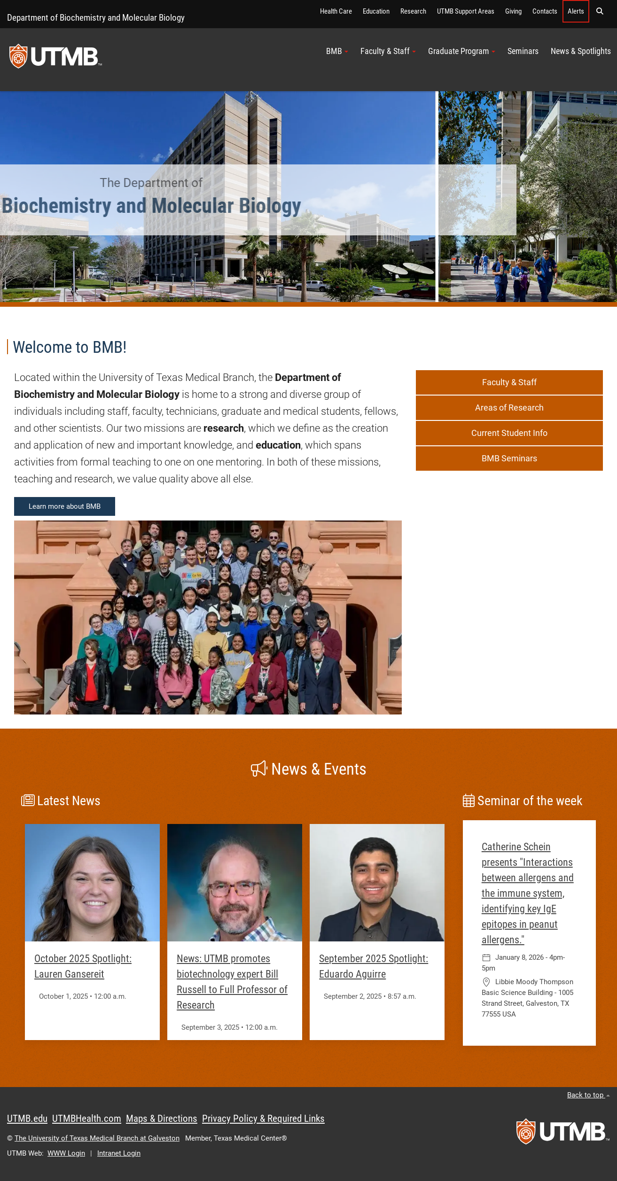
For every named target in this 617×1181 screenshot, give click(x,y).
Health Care (336, 11)
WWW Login (66, 1153)
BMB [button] (337, 51)
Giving (513, 11)
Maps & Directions (161, 1118)
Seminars (523, 51)
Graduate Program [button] (461, 51)
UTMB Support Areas (465, 11)
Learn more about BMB (65, 506)
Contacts (544, 11)
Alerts (576, 11)
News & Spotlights (581, 51)
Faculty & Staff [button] (388, 51)
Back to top (588, 1095)
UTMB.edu (27, 1118)
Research (413, 11)
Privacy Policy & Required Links (263, 1118)
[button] (599, 11)
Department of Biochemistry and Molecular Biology (96, 17)
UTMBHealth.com (86, 1118)
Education (376, 11)
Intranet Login (119, 1153)
